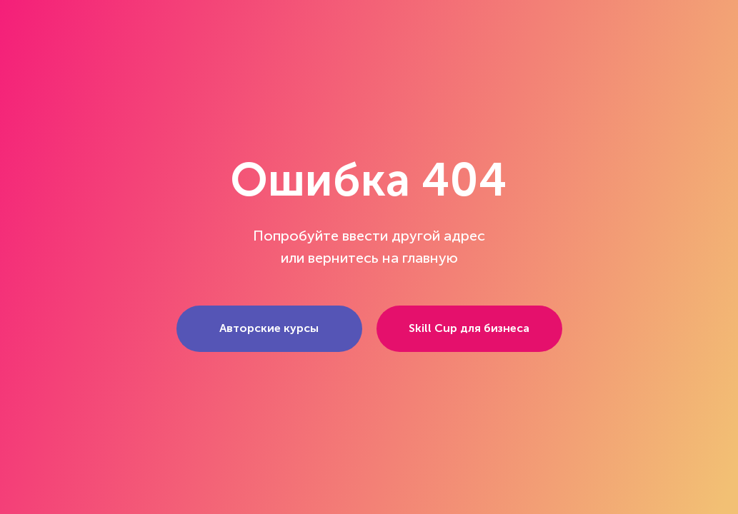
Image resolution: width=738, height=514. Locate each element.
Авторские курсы (269, 328)
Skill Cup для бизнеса (469, 328)
